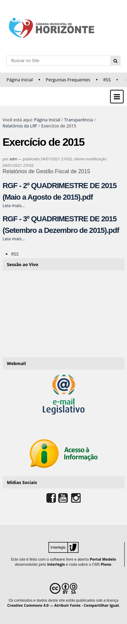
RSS (107, 80)
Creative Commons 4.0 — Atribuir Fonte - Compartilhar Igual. (63, 605)
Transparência (78, 120)
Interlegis (56, 564)
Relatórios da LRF (20, 126)
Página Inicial (19, 80)
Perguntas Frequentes (68, 80)
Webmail (16, 363)
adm (13, 158)
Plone (106, 564)
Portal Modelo (103, 559)
